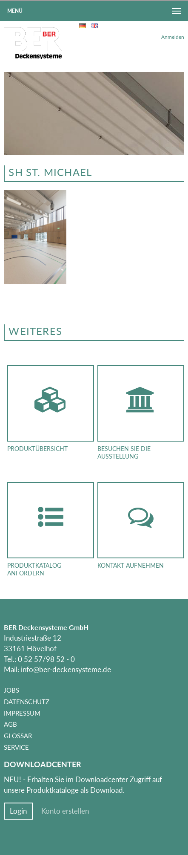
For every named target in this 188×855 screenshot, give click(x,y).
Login (18, 811)
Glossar (18, 735)
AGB (10, 724)
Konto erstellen (65, 811)
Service (16, 747)
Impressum (22, 713)
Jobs (11, 690)
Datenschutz (26, 701)
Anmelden (172, 37)
